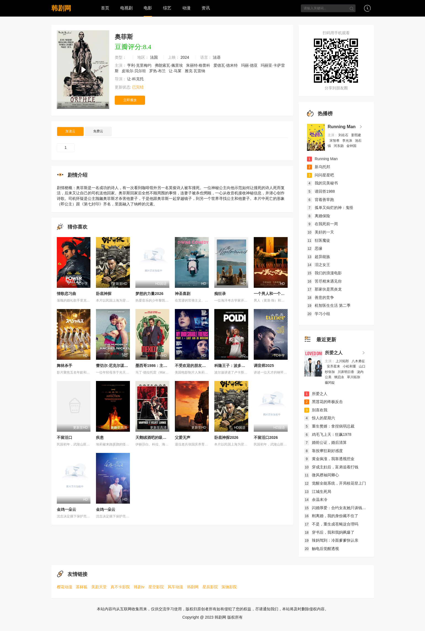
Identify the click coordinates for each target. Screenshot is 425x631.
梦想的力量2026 (149, 293)
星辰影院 (210, 587)
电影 (148, 8)
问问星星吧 (320, 175)
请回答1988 (321, 191)
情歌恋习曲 (66, 293)
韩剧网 (61, 8)
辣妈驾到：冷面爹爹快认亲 (331, 540)
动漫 (186, 8)
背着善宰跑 (320, 199)
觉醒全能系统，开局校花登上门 (335, 483)
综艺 (167, 8)
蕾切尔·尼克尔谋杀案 (114, 365)
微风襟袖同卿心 (321, 475)
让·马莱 (176, 71)
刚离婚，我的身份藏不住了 (331, 516)
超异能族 (318, 256)
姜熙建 (356, 135)
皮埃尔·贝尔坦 (134, 71)
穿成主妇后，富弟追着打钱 (331, 467)
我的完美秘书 (322, 183)
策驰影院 (229, 587)
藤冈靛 (330, 383)
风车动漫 (175, 587)
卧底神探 (103, 293)
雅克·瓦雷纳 (195, 71)
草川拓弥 (354, 377)
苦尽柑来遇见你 (324, 281)
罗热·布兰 (158, 71)
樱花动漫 (64, 587)
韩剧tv (139, 587)
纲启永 (339, 377)
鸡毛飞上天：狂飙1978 (327, 434)
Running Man (341, 126)
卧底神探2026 (226, 437)
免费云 (98, 131)
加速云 (70, 131)
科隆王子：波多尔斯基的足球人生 (243, 365)
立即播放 (130, 100)
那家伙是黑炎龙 (324, 289)
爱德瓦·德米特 (226, 65)
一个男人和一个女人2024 (275, 293)
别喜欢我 (315, 410)
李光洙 (347, 141)
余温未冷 (315, 499)
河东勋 (339, 146)
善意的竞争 (320, 297)
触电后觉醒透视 (321, 548)
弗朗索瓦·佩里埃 (169, 65)
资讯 (206, 8)
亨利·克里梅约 (140, 65)
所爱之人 (334, 352)
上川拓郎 (343, 361)
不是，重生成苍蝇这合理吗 (331, 524)
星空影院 (156, 587)
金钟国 (351, 146)
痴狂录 (220, 293)
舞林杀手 (64, 365)
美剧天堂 (99, 587)
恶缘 (314, 248)
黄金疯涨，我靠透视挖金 (329, 459)
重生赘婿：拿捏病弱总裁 (329, 426)
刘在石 (343, 135)
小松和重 (350, 366)
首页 (105, 8)
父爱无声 (182, 437)
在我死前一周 (322, 224)
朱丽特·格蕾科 (199, 65)
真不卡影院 (120, 587)
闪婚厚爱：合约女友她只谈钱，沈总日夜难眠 (346, 508)
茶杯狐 (81, 587)
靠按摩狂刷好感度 (323, 451)
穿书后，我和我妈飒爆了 (329, 532)
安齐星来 (334, 366)
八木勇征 (358, 361)
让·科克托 (136, 79)
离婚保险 (318, 216)
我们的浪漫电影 (324, 273)
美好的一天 (320, 232)
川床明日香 (346, 372)
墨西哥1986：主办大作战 (157, 365)
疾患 (100, 437)
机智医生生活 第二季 (329, 305)
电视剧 (126, 8)
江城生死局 (317, 491)
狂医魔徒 (318, 240)
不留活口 (64, 437)
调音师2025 (264, 365)
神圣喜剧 (182, 293)
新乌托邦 (318, 167)
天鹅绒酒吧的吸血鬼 (152, 437)
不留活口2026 (266, 437)
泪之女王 (318, 264)
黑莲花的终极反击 (323, 401)
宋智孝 (335, 141)
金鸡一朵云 (66, 509)
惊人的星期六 (319, 418)
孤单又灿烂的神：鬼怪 (330, 207)
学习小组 (318, 314)
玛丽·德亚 (250, 65)
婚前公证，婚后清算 (325, 442)
